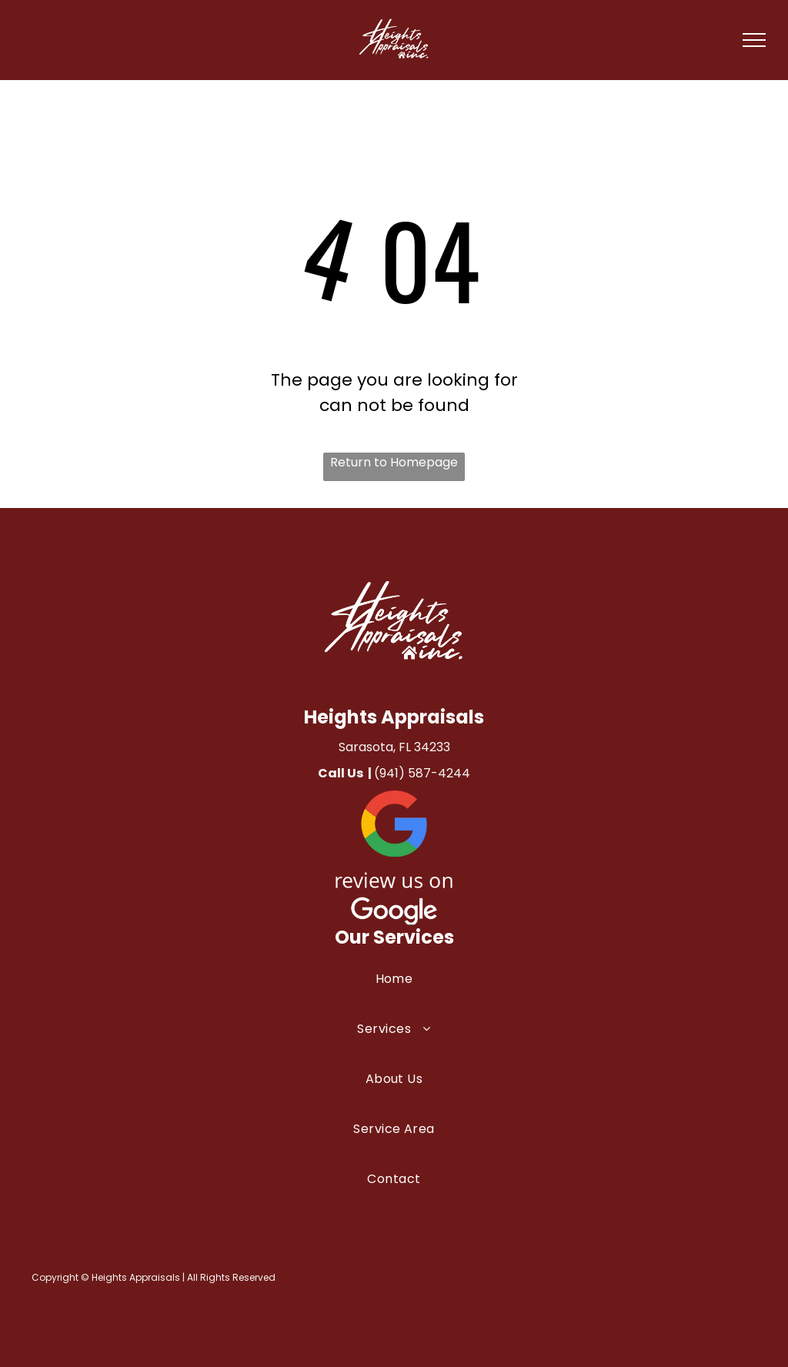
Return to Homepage (394, 462)
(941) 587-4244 (422, 773)
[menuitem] (394, 994)
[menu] (754, 40)
